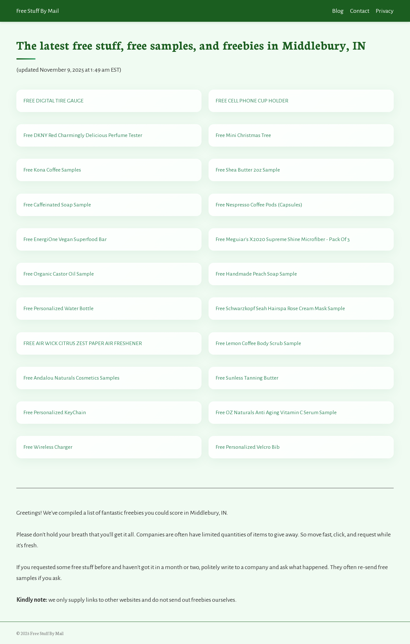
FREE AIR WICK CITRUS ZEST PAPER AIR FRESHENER (82, 343)
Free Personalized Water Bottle (58, 308)
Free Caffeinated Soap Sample (57, 205)
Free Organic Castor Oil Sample (58, 274)
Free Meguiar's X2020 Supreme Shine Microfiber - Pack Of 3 (283, 239)
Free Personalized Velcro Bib (248, 447)
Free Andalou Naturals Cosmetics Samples (71, 378)
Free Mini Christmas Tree (243, 135)
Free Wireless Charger (47, 447)
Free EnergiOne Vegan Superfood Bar (65, 239)
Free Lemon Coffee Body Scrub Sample (258, 343)
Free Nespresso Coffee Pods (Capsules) (259, 205)
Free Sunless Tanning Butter (247, 378)
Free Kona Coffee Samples (52, 170)
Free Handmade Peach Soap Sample (256, 274)
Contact (359, 11)
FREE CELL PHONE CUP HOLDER (252, 101)
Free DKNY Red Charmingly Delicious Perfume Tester (82, 135)
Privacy (385, 11)
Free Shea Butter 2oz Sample (248, 170)
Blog (338, 11)
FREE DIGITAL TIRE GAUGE (53, 101)
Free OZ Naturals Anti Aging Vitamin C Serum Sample (276, 412)
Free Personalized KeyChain (54, 412)
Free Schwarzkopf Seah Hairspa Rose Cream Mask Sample (280, 308)
